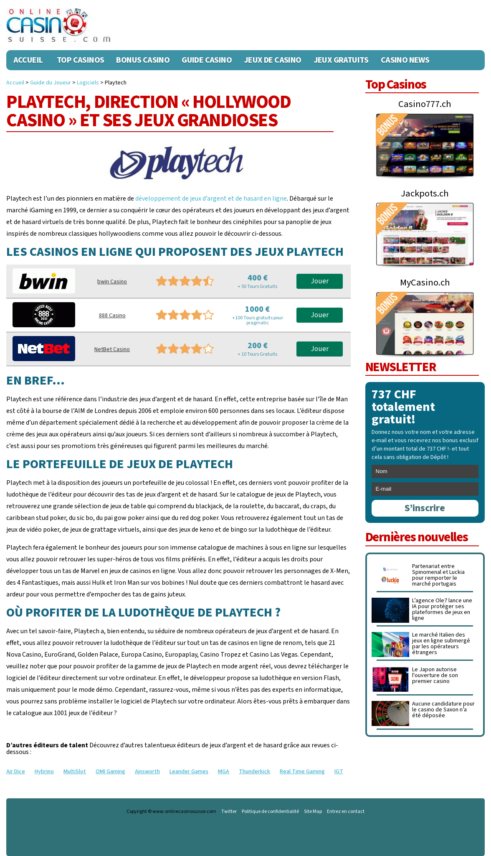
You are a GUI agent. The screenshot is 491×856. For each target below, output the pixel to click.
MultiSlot (74, 771)
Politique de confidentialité (270, 811)
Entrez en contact (345, 811)
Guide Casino (207, 60)
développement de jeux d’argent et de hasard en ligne (211, 198)
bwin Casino (112, 282)
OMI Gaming (110, 771)
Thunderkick (254, 771)
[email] (425, 489)
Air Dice (15, 771)
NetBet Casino (112, 349)
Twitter (229, 811)
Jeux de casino (272, 60)
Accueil (28, 60)
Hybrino (44, 771)
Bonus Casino (143, 60)
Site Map (313, 811)
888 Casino (112, 315)
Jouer (320, 281)
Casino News (405, 60)
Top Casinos (80, 60)
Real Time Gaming (302, 771)
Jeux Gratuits (341, 60)
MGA (223, 771)
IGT (338, 771)
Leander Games (189, 771)
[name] (425, 471)
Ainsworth (147, 771)
